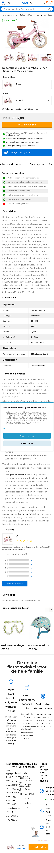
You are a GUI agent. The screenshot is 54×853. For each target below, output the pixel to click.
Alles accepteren (27, 436)
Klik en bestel (37, 847)
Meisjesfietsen (34, 15)
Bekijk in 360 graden (21, 152)
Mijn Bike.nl (23, 765)
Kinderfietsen (20, 15)
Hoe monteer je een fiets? (22, 514)
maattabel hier (13, 289)
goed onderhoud (18, 475)
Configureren (27, 443)
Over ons (15, 765)
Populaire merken (31, 765)
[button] (50, 57)
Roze (18, 84)
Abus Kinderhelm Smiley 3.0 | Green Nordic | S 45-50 (40, 645)
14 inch (19, 100)
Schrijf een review (15, 584)
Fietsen (9, 15)
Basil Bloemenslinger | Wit (13, 645)
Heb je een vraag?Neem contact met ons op (45, 772)
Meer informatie (10, 429)
